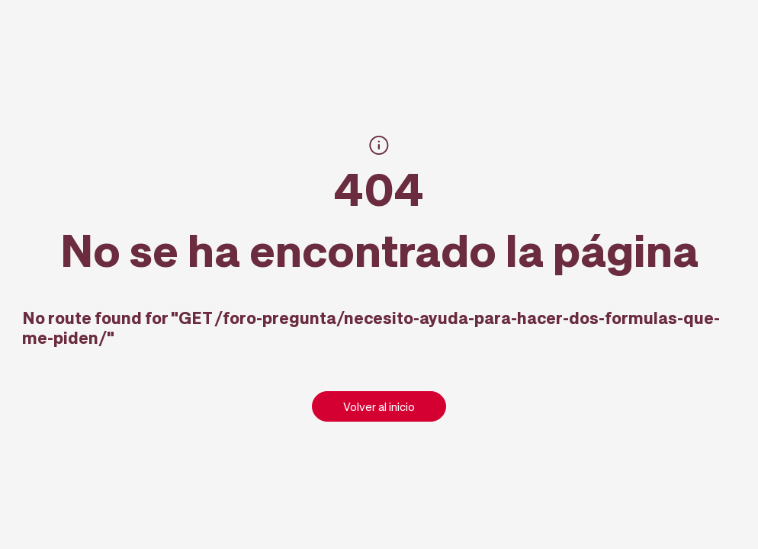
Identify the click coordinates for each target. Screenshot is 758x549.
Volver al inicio (379, 406)
